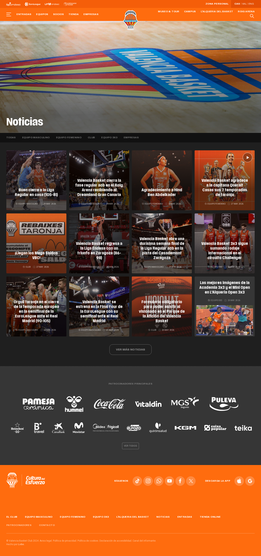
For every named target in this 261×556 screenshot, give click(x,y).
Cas (237, 4)
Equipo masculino (36, 137)
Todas (11, 137)
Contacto (47, 525)
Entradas (23, 14)
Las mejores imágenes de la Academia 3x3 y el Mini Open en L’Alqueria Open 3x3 (224, 288)
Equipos (42, 14)
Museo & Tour (168, 11)
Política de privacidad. (65, 540)
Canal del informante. (144, 540)
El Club (11, 517)
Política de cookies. (88, 540)
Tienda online (210, 517)
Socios (58, 14)
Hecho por (15, 544)
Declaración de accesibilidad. (115, 540)
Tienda (74, 14)
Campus (190, 11)
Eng (251, 4)
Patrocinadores (19, 525)
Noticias (163, 517)
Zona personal (217, 4)
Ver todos (130, 445)
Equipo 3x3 (109, 137)
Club (91, 137)
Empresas (90, 14)
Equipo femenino (68, 137)
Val (244, 4)
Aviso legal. (46, 540)
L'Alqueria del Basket (217, 11)
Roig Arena (246, 11)
